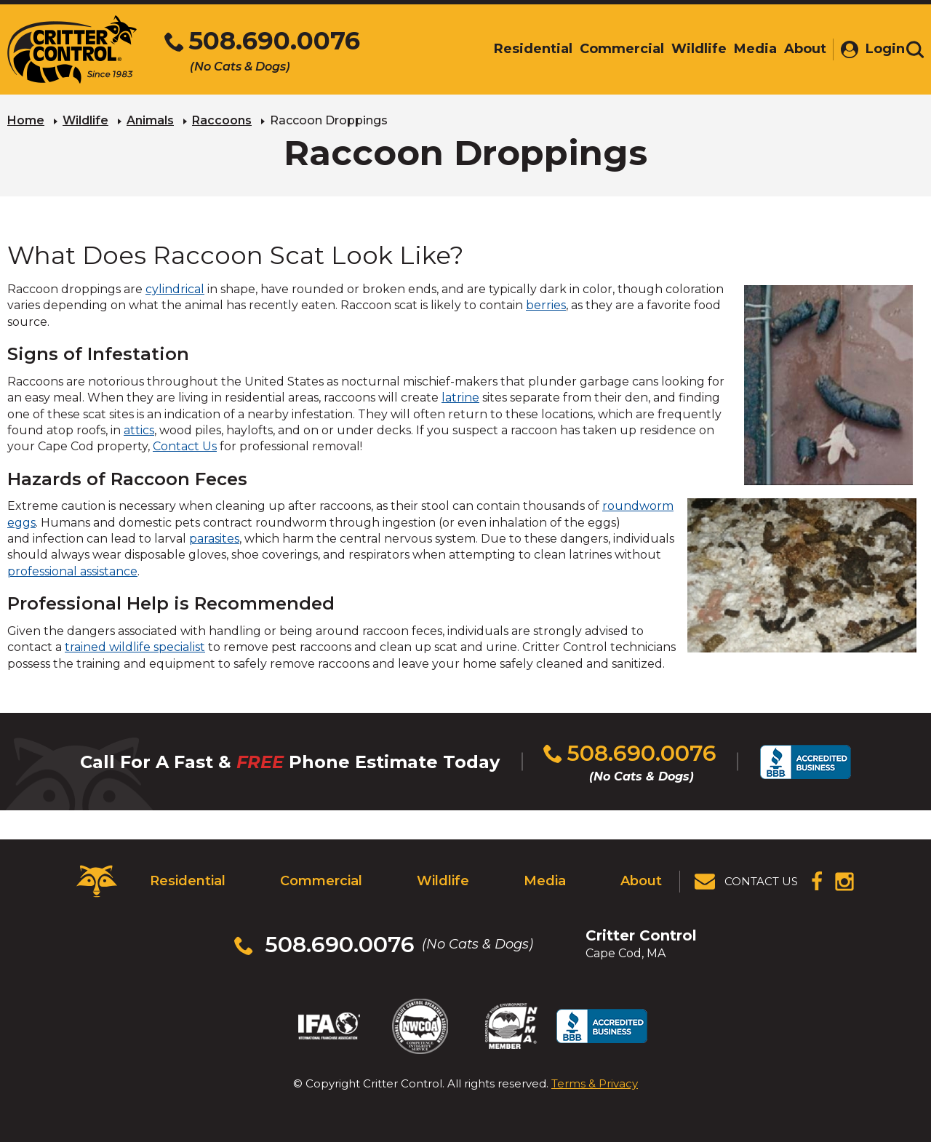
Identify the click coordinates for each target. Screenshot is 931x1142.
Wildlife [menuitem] (693, 49)
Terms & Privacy (594, 1083)
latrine (460, 397)
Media (545, 881)
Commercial (321, 881)
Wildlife (85, 120)
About (641, 881)
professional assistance (72, 571)
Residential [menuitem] (527, 49)
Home (25, 120)
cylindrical (174, 289)
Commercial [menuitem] (616, 49)
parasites (214, 539)
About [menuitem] (799, 49)
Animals (150, 120)
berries (546, 305)
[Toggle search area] (915, 49)
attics (139, 430)
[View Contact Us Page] (747, 881)
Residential (187, 881)
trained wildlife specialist (135, 647)
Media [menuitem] (749, 49)
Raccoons (222, 120)
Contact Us (185, 446)
